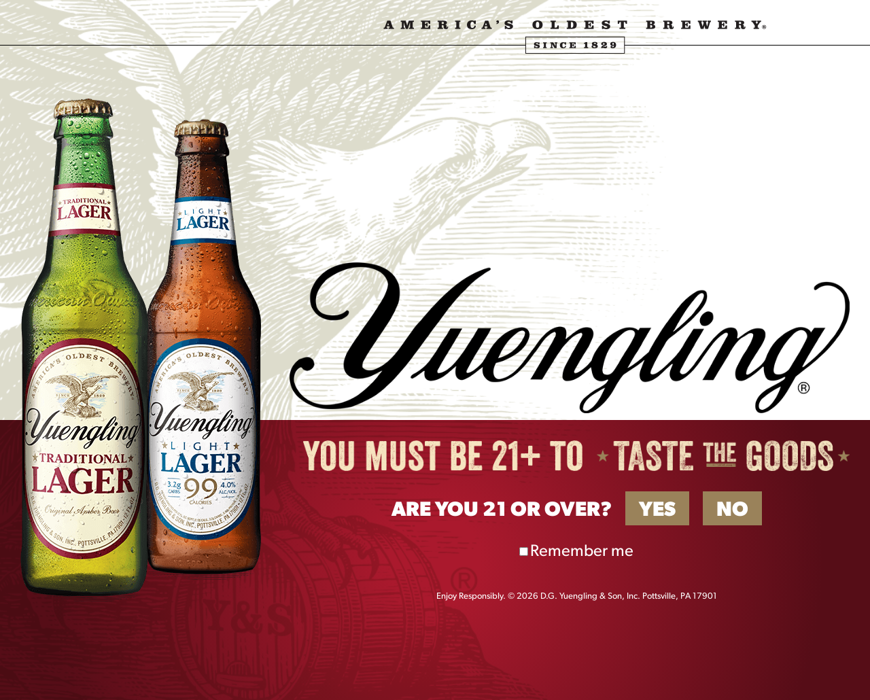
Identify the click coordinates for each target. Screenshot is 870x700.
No (732, 510)
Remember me (581, 552)
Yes (657, 510)
